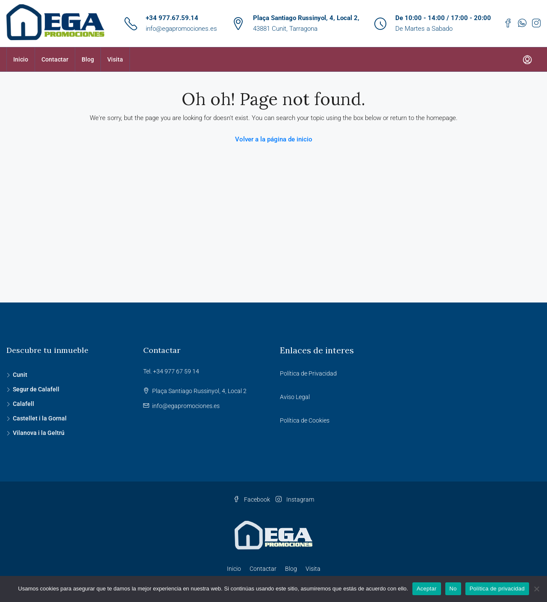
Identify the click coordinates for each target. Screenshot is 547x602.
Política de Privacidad (308, 373)
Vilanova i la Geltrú (39, 432)
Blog (88, 59)
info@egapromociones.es (181, 28)
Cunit (20, 374)
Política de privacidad (497, 588)
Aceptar (427, 588)
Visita (115, 59)
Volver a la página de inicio (273, 139)
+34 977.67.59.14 (172, 18)
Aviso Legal (295, 397)
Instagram (295, 499)
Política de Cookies (304, 420)
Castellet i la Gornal (40, 418)
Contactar (54, 59)
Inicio (20, 59)
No (453, 588)
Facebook (252, 499)
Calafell (23, 403)
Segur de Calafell (36, 389)
